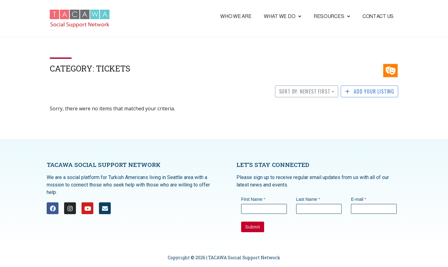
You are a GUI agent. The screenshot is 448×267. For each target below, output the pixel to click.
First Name (253, 199)
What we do (282, 16)
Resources (332, 16)
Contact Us (378, 16)
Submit (252, 226)
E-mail (358, 199)
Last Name (308, 199)
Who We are (235, 16)
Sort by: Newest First (304, 91)
